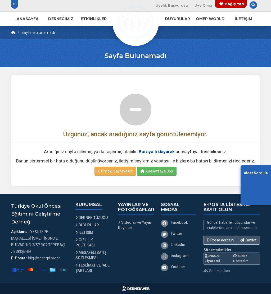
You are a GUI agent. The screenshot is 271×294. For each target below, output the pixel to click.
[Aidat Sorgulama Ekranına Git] (256, 185)
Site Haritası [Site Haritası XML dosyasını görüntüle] (217, 270)
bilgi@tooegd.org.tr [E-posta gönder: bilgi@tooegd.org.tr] (44, 258)
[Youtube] (178, 266)
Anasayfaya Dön (156, 171)
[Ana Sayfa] (135, 22)
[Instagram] (178, 255)
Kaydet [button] (248, 240)
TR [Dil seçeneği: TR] (15, 4)
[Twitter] (178, 233)
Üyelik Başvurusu (172, 5)
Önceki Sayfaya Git (115, 171)
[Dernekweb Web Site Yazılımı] (135, 288)
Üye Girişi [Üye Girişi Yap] (203, 5)
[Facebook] (178, 222)
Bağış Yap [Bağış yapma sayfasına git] (234, 4)
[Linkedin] (178, 244)
